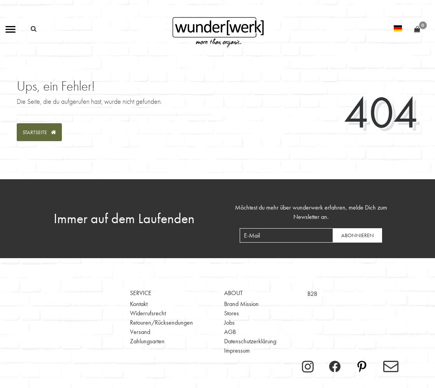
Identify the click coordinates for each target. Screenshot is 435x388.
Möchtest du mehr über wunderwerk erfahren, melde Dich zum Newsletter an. (311, 212)
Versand (140, 332)
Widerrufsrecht (148, 313)
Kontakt (138, 304)
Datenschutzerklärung (250, 341)
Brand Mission (241, 304)
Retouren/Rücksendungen (161, 322)
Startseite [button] (39, 132)
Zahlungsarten (147, 341)
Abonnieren (357, 235)
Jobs (229, 322)
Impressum (237, 350)
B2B (312, 294)
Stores (231, 313)
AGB (230, 332)
